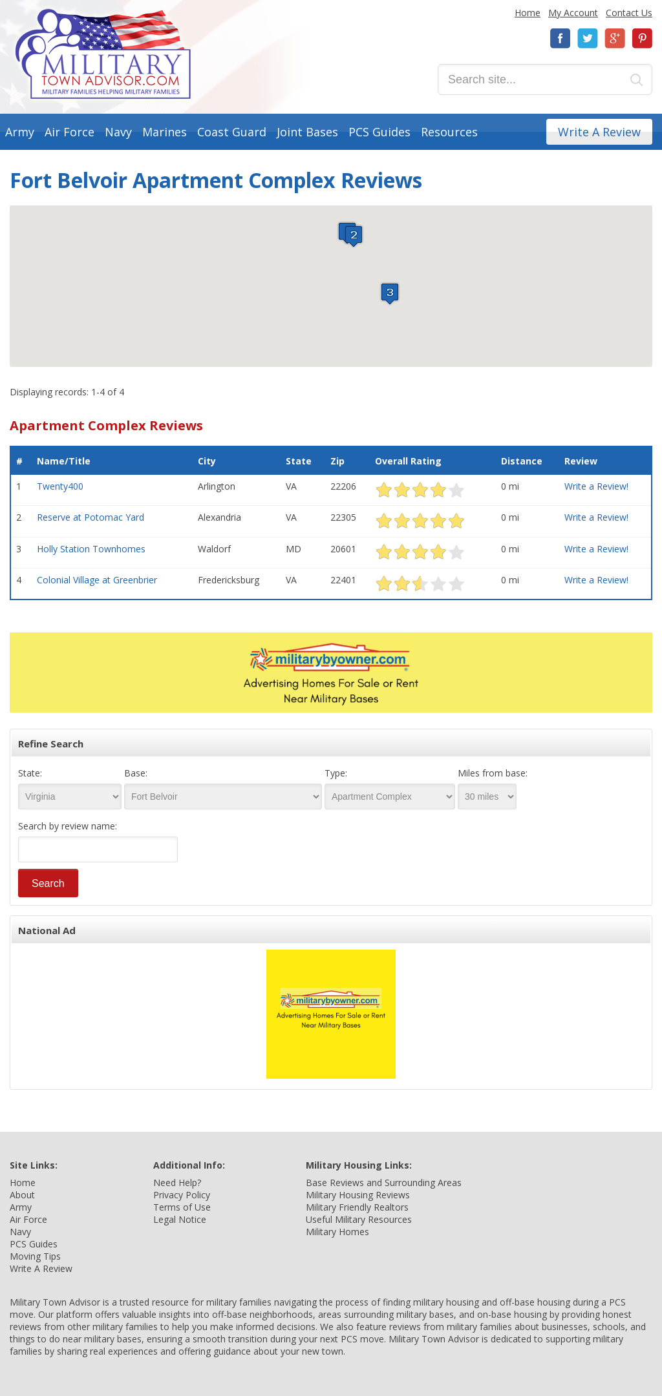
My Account (573, 12)
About (22, 1195)
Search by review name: (67, 826)
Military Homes (337, 1231)
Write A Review (599, 132)
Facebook (560, 38)
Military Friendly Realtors (357, 1207)
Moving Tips (35, 1256)
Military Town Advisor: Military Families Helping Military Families (103, 54)
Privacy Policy (181, 1195)
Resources (449, 132)
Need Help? (177, 1182)
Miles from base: (493, 773)
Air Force (69, 132)
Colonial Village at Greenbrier (97, 580)
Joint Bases (307, 132)
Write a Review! (596, 486)
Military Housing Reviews (358, 1195)
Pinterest (642, 38)
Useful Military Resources (359, 1219)
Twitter (587, 38)
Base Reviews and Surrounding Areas (384, 1182)
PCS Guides (379, 132)
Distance (521, 461)
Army (19, 132)
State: (30, 773)
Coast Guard (231, 132)
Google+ (614, 38)
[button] (353, 236)
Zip (337, 461)
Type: (336, 773)
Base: (135, 773)
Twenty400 (60, 486)
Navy (118, 132)
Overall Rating (408, 461)
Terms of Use (182, 1207)
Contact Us (629, 12)
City (207, 461)
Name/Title (64, 461)
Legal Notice (179, 1219)
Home (527, 12)
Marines (164, 132)
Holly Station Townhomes (91, 549)
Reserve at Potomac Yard (90, 517)
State (299, 461)
